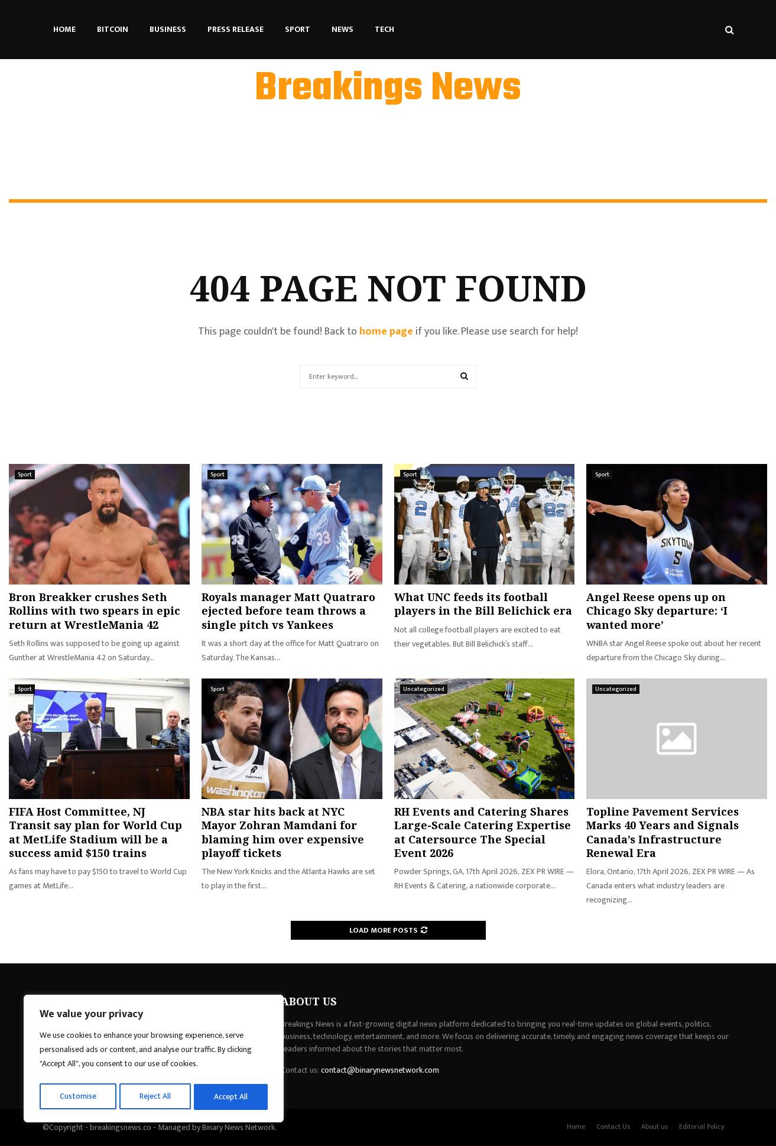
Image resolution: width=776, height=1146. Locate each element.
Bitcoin (112, 29)
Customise (78, 1096)
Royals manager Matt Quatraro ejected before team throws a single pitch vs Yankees (288, 611)
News (342, 29)
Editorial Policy (702, 1126)
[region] (154, 1060)
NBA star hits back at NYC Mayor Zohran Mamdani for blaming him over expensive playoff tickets (283, 832)
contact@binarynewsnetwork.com (380, 1070)
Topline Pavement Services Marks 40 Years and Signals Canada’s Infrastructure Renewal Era (662, 832)
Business (168, 29)
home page (386, 331)
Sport (297, 29)
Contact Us (613, 1126)
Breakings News (388, 89)
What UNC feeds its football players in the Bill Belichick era (483, 604)
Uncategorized (423, 689)
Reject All (155, 1096)
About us (654, 1126)
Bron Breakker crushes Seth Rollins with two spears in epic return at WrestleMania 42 (94, 611)
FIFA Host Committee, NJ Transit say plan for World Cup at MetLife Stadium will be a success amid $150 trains (95, 832)
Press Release (235, 29)
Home (64, 29)
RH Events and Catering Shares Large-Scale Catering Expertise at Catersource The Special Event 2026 (482, 832)
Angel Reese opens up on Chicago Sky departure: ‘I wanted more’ (657, 611)
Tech (384, 29)
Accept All (231, 1096)
